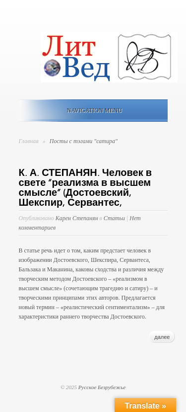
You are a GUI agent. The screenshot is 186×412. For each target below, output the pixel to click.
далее (162, 337)
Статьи (114, 218)
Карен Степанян (77, 218)
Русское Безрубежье (101, 387)
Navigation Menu (91, 110)
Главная (29, 141)
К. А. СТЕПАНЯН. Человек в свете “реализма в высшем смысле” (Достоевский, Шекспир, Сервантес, (85, 187)
